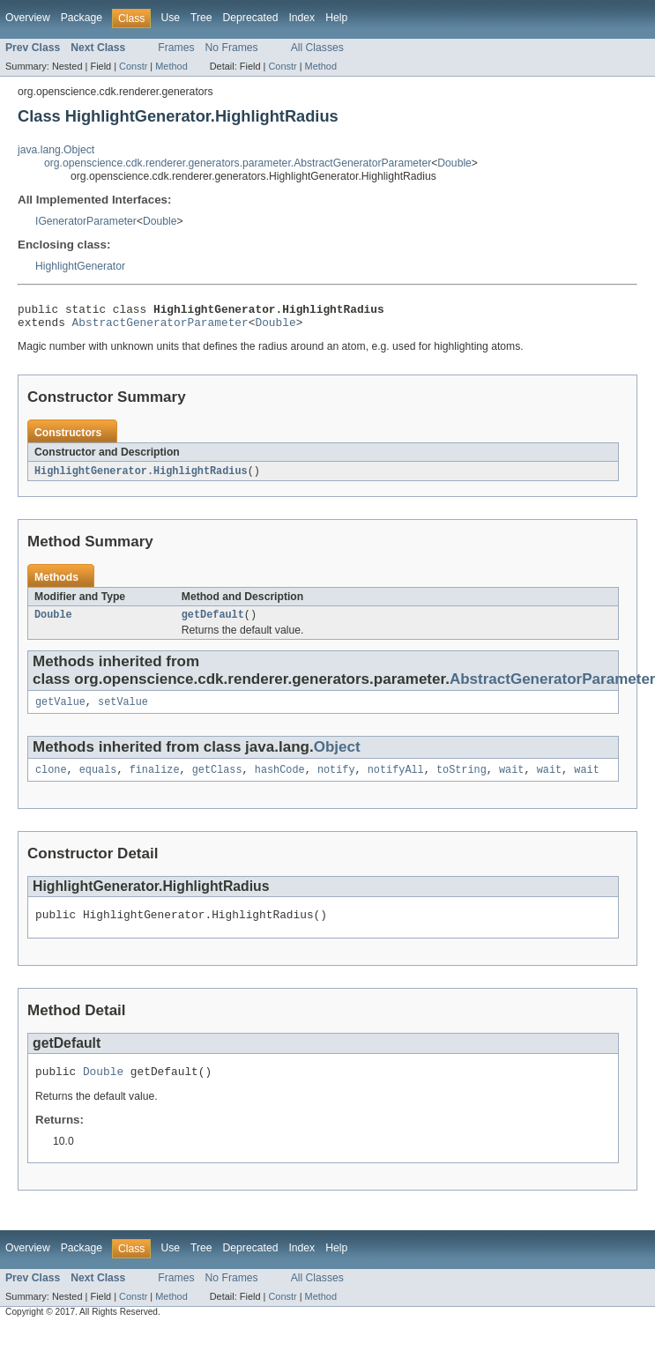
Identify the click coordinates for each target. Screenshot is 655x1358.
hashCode (280, 781)
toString (461, 781)
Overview (27, 17)
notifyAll (396, 781)
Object (337, 756)
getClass (217, 781)
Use (170, 17)
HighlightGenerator (80, 266)
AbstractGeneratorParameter (160, 327)
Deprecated (251, 17)
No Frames (231, 47)
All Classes (317, 47)
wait (511, 781)
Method (171, 66)
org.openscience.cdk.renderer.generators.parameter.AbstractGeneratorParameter (237, 163)
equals (98, 781)
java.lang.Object (56, 150)
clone (51, 781)
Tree (201, 17)
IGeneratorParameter (86, 221)
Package (81, 17)
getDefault (213, 622)
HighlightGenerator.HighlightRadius (141, 477)
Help (336, 17)
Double (454, 163)
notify (336, 781)
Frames (176, 47)
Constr (133, 66)
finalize (155, 781)
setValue (123, 711)
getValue (60, 711)
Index (301, 17)
